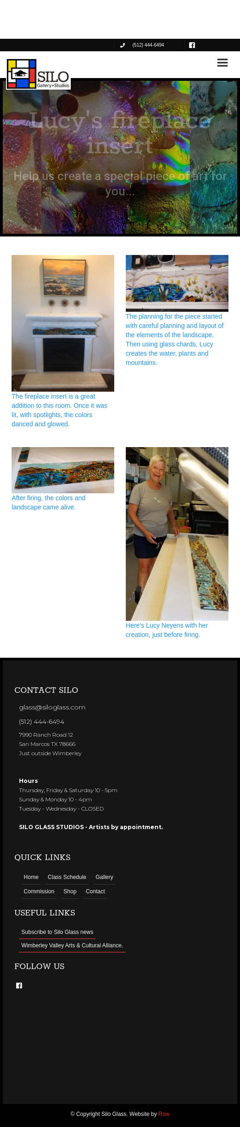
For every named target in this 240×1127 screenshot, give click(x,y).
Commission (39, 891)
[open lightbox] (63, 342)
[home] (38, 74)
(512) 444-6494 (41, 721)
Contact (95, 891)
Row (164, 1114)
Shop (69, 891)
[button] (222, 62)
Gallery (104, 877)
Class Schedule (67, 877)
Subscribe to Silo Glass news (57, 932)
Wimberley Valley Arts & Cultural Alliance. (72, 945)
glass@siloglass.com (52, 707)
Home (31, 877)
